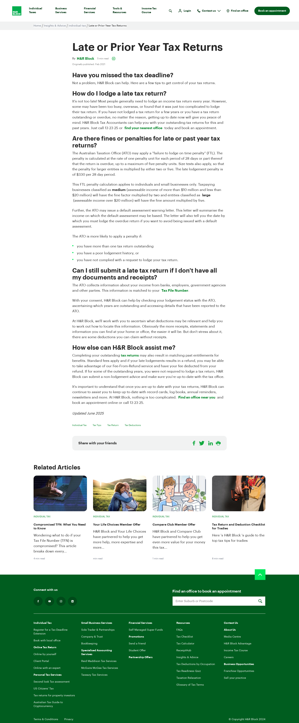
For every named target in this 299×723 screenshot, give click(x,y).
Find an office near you (196, 397)
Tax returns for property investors (54, 695)
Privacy (68, 719)
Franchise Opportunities (239, 671)
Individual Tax (79, 425)
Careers (229, 657)
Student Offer (137, 650)
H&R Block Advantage (237, 643)
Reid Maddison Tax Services (99, 661)
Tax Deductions (133, 425)
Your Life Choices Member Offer (117, 524)
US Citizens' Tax (44, 688)
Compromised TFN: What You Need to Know (60, 526)
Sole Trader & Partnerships (98, 630)
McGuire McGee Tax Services (99, 668)
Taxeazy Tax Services (94, 675)
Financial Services (95, 11)
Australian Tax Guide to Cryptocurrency (48, 704)
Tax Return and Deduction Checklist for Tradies (238, 526)
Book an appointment (272, 11)
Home (37, 25)
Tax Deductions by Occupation (195, 664)
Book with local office (47, 640)
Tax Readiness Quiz (188, 671)
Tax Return (113, 425)
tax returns (130, 355)
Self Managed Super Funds (146, 630)
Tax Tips (97, 425)
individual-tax (77, 25)
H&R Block (85, 58)
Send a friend (137, 643)
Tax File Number (175, 290)
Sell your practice (235, 678)
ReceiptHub (183, 650)
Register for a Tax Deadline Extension (51, 632)
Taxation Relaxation (188, 678)
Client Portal (41, 661)
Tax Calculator (185, 643)
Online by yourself (45, 654)
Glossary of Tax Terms (190, 685)
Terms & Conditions (46, 719)
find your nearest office (143, 128)
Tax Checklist (184, 636)
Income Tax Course (154, 11)
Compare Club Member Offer (174, 524)
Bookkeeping (89, 643)
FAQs (179, 630)
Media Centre (232, 636)
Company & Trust (92, 636)
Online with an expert (47, 668)
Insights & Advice (55, 25)
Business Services (66, 11)
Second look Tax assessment (52, 681)
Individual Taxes (39, 11)
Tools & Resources (124, 11)
